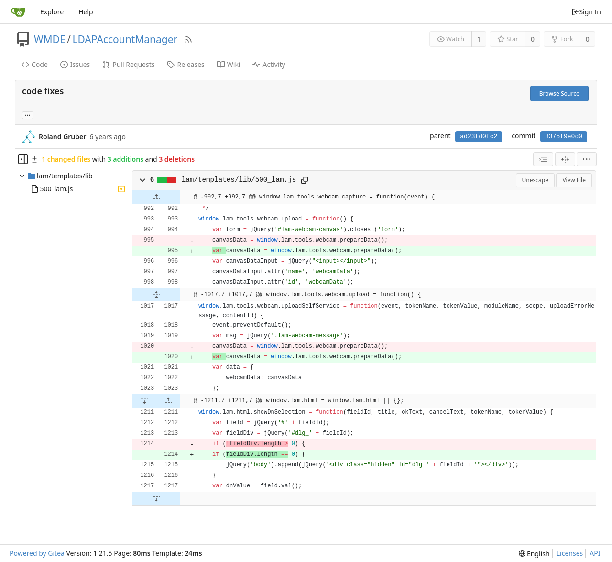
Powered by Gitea (37, 553)
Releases (185, 64)
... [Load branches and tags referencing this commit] (28, 114)
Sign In (586, 11)
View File (574, 180)
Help (85, 11)
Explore (52, 11)
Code (35, 64)
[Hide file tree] (23, 159)
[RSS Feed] (188, 39)
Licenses (570, 553)
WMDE (50, 39)
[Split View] (565, 159)
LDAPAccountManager (124, 39)
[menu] (587, 159)
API (595, 553)
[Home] (18, 12)
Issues (75, 64)
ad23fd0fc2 (478, 136)
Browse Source (559, 93)
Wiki (228, 64)
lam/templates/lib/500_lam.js (239, 180)
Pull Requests (128, 64)
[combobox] (543, 159)
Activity (268, 64)
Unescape (535, 180)
